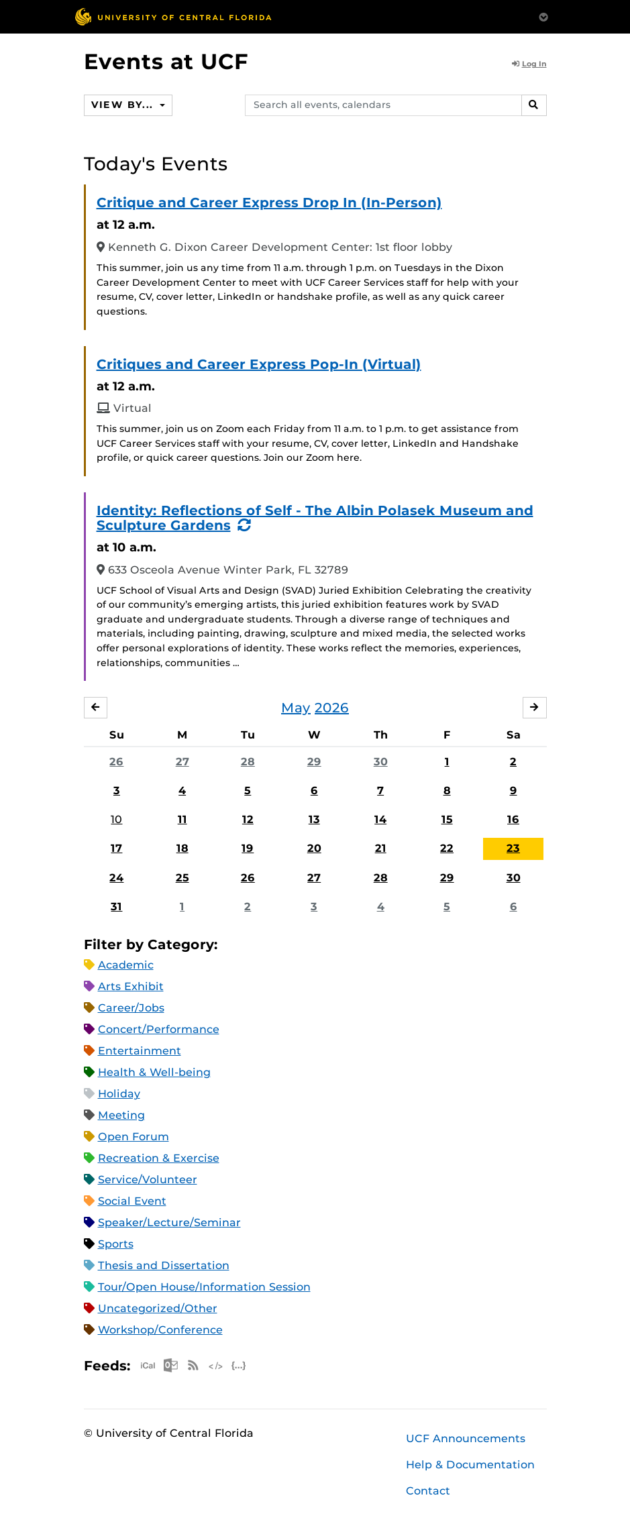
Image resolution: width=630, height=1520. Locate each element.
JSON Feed (238, 1365)
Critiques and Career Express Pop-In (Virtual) (259, 364)
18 (182, 848)
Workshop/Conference (160, 1329)
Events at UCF (166, 61)
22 (447, 848)
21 (380, 848)
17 (116, 848)
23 (513, 848)
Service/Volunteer (147, 1179)
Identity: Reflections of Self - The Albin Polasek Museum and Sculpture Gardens (315, 517)
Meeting (121, 1115)
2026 (332, 708)
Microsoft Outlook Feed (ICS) (170, 1365)
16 (513, 819)
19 (248, 848)
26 (116, 761)
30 (381, 761)
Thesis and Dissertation (163, 1265)
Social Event (132, 1201)
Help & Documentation (470, 1464)
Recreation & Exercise (158, 1158)
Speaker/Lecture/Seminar (169, 1222)
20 (314, 848)
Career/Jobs (131, 1007)
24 (116, 877)
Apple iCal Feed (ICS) (147, 1365)
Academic (126, 965)
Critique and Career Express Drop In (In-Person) (269, 203)
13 (314, 819)
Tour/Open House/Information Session (204, 1287)
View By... (124, 105)
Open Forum (133, 1136)
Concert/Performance (158, 1029)
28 (248, 761)
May (296, 708)
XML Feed (216, 1365)
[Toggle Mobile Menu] (543, 16)
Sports (116, 1244)
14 (380, 819)
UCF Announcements (465, 1438)
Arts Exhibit (131, 986)
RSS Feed (193, 1365)
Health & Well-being (154, 1072)
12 (248, 819)
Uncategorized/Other (157, 1308)
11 (182, 819)
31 (116, 906)
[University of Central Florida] (173, 16)
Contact (428, 1490)
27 (182, 761)
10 (116, 819)
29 (314, 761)
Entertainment (139, 1050)
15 (447, 819)
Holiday (119, 1093)
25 (182, 877)
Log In (529, 63)
